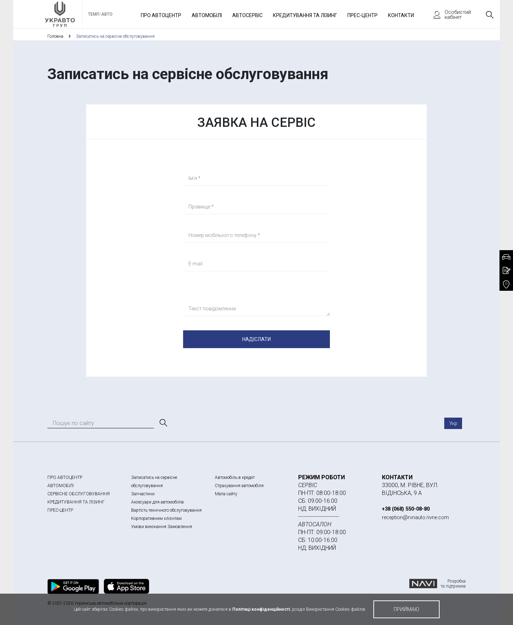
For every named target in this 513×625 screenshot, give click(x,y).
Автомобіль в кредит (235, 477)
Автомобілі (207, 15)
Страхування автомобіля (239, 485)
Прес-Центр (362, 15)
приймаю (406, 609)
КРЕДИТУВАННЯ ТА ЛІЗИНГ (76, 502)
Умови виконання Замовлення (161, 526)
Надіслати (256, 339)
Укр (453, 423)
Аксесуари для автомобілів (157, 502)
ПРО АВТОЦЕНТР (64, 477)
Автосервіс (247, 15)
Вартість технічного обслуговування (166, 510)
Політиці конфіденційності (261, 609)
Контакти (401, 15)
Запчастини (143, 493)
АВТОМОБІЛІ (60, 485)
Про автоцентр (161, 15)
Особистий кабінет (449, 15)
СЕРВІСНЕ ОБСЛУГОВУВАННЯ (78, 493)
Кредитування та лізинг (305, 15)
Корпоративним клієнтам (156, 518)
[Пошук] (163, 423)
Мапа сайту (226, 493)
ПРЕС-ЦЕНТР (60, 510)
